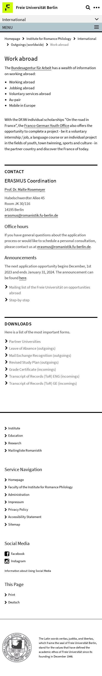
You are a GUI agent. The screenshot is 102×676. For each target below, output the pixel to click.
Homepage (12, 38)
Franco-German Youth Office (46, 125)
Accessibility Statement (24, 517)
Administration (18, 494)
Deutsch (14, 602)
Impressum (16, 502)
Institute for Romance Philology (48, 38)
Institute (14, 428)
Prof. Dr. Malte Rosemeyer (25, 189)
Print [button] (11, 594)
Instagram (18, 561)
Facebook (17, 553)
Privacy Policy (18, 509)
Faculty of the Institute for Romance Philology (40, 487)
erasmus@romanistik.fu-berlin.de (31, 215)
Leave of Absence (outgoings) (32, 348)
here (22, 277)
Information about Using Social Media (28, 571)
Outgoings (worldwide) (27, 44)
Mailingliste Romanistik (25, 450)
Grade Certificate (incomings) (32, 369)
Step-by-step (19, 300)
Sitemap (14, 524)
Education (15, 435)
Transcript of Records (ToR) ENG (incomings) (44, 376)
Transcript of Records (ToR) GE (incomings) (43, 383)
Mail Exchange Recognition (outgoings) (40, 355)
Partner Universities (25, 341)
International (87, 38)
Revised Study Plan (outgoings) (34, 362)
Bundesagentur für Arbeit (31, 67)
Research (14, 443)
